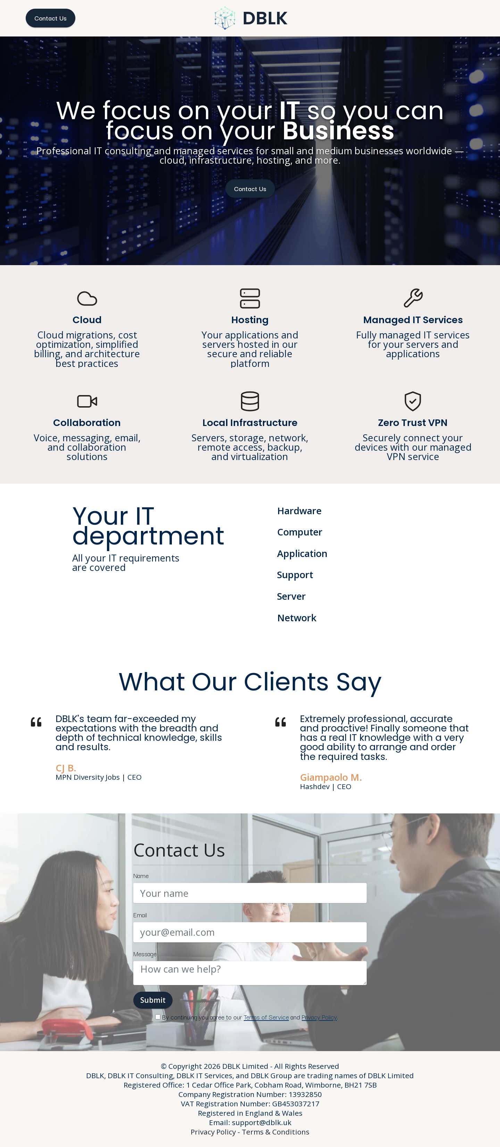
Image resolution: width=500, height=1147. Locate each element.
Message (145, 953)
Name (141, 875)
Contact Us (50, 18)
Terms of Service (266, 1017)
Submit (153, 1000)
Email (140, 914)
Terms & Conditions (275, 1132)
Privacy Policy (319, 1017)
